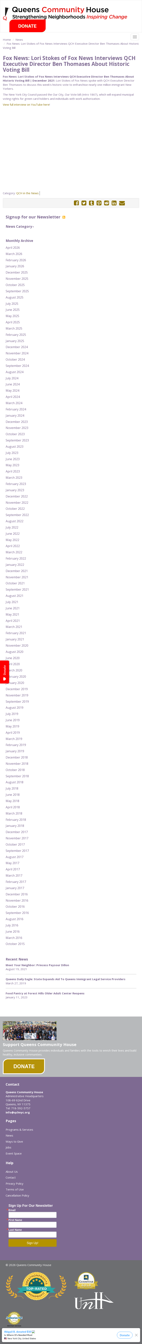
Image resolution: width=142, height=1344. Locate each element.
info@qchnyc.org (18, 1112)
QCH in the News (27, 193)
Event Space (14, 1153)
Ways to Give (14, 1141)
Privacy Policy (14, 1183)
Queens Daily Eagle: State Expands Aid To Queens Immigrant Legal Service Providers (65, 979)
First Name (15, 1220)
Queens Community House (76, 13)
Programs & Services (19, 1129)
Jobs (8, 1147)
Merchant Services (14, 1326)
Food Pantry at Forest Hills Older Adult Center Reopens (45, 993)
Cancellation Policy (17, 1195)
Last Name (15, 1230)
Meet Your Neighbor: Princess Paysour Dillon (37, 965)
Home (7, 39)
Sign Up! (32, 1243)
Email (11, 1210)
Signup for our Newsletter (35, 217)
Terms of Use (15, 1189)
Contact (11, 1177)
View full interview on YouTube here (26, 104)
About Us (12, 1171)
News (19, 39)
